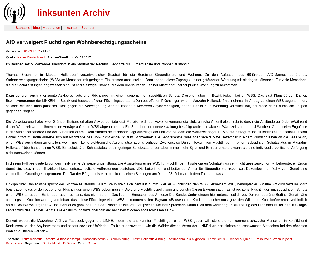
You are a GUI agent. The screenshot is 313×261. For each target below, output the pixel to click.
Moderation (51, 28)
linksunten (70, 28)
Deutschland (51, 243)
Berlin (92, 243)
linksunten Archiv (73, 13)
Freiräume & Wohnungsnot (273, 239)
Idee (36, 28)
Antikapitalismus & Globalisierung (106, 239)
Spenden (88, 28)
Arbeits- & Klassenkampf (63, 239)
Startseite (22, 28)
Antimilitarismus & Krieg (149, 239)
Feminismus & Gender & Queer (230, 239)
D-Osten (69, 243)
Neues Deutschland (31, 57)
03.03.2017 (32, 51)
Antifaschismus (31, 239)
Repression (14, 243)
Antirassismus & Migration (187, 239)
